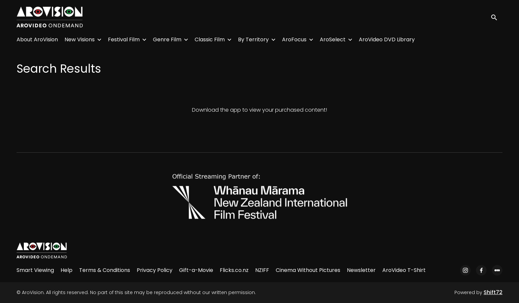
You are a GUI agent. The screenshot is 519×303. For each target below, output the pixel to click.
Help (66, 270)
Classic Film (210, 39)
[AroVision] (42, 250)
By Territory (253, 39)
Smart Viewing (35, 270)
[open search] (496, 17)
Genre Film (167, 39)
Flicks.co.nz (234, 270)
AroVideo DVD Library (387, 39)
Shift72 (493, 292)
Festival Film (124, 39)
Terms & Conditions (104, 270)
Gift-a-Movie (196, 270)
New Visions (80, 39)
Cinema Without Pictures (308, 270)
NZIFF (262, 270)
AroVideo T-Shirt (404, 270)
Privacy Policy (154, 270)
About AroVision (37, 39)
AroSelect (333, 39)
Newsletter (361, 270)
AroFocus (294, 39)
